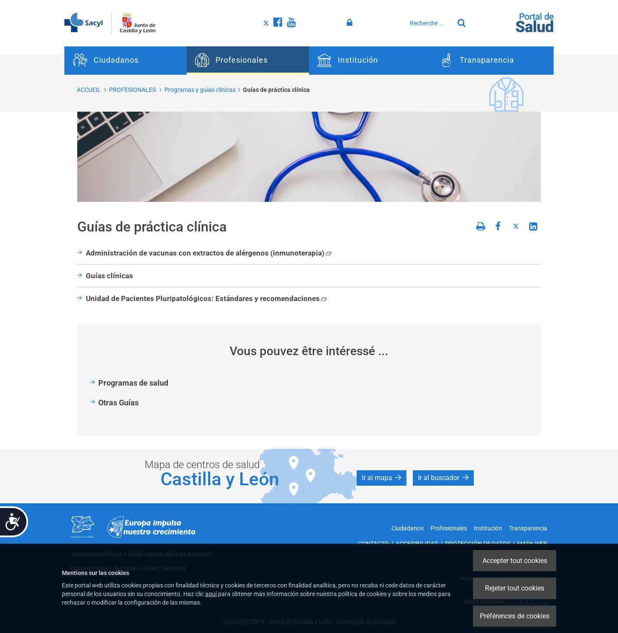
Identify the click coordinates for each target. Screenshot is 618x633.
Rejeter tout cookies (514, 588)
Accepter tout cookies (514, 561)
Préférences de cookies (514, 616)
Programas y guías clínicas (200, 89)
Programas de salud (133, 382)
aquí (211, 593)
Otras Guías (118, 402)
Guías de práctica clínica (276, 89)
